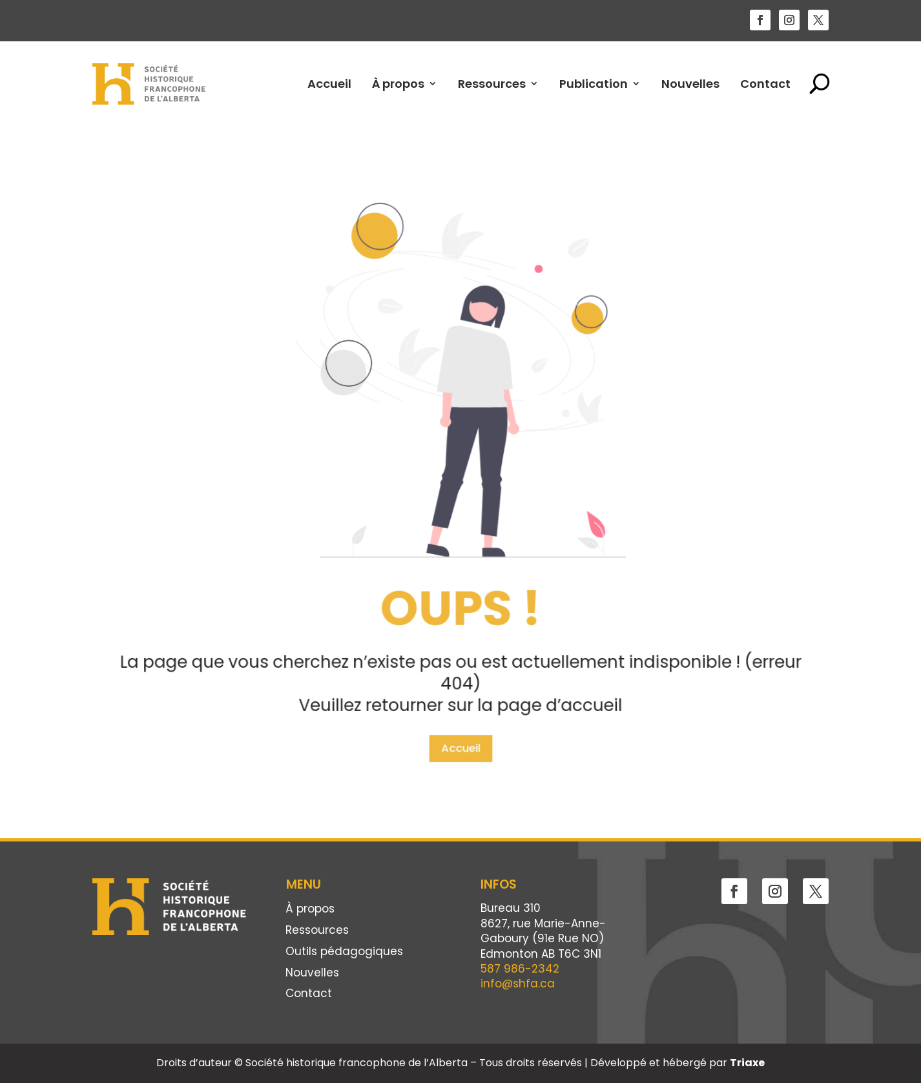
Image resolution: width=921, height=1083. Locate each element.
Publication (593, 84)
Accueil (329, 84)
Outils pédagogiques (344, 952)
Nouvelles (690, 84)
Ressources (492, 84)
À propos (398, 84)
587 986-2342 (520, 968)
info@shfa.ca (518, 983)
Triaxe (747, 1062)
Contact (765, 84)
